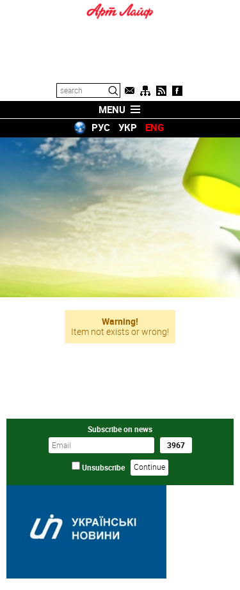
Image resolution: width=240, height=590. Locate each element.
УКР (127, 127)
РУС (101, 127)
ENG (154, 127)
